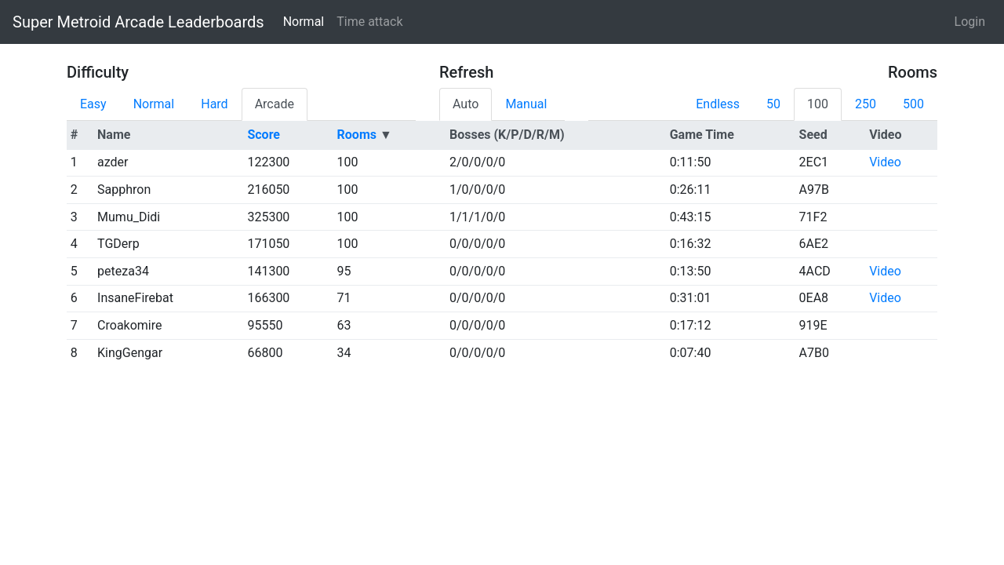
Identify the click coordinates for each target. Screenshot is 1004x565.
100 (817, 104)
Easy (93, 104)
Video (885, 162)
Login (970, 21)
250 (865, 104)
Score (263, 134)
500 (913, 104)
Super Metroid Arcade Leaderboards (138, 22)
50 (773, 104)
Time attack (369, 21)
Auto (465, 104)
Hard (214, 104)
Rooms (356, 134)
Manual (526, 104)
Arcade (274, 104)
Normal (304, 21)
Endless (718, 104)
